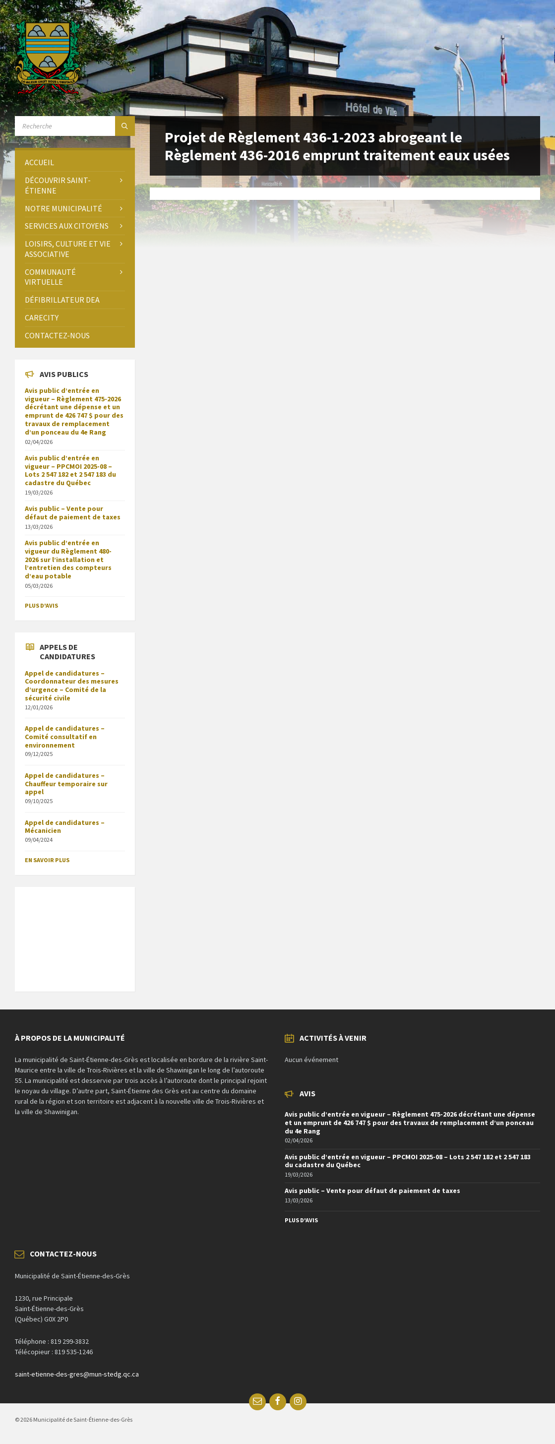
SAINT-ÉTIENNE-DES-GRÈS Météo (75, 934)
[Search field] (75, 126)
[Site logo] (48, 92)
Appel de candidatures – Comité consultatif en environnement (65, 737)
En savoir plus (47, 860)
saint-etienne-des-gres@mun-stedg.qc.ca (77, 1374)
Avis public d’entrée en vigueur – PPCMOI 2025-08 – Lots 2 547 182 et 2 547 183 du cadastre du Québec (70, 470)
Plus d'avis (41, 605)
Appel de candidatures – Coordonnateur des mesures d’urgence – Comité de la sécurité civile (72, 685)
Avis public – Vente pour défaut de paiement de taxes (73, 512)
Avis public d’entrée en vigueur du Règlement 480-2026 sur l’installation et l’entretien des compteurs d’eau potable (68, 559)
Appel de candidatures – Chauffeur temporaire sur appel (66, 784)
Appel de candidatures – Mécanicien (65, 826)
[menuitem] (75, 162)
